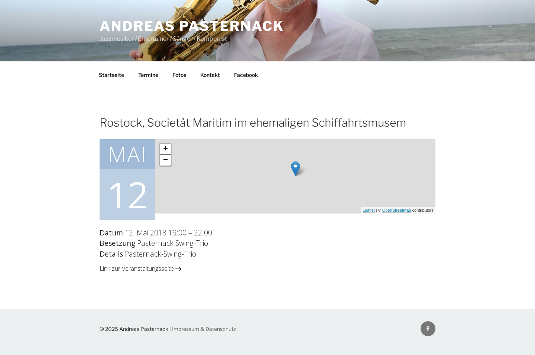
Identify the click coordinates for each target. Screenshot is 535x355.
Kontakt (210, 75)
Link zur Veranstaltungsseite (140, 268)
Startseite (111, 75)
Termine (148, 75)
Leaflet (369, 210)
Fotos (179, 75)
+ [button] (165, 149)
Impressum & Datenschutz (204, 329)
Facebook (246, 75)
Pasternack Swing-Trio (172, 243)
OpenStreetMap (396, 210)
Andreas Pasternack (192, 26)
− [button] (165, 160)
